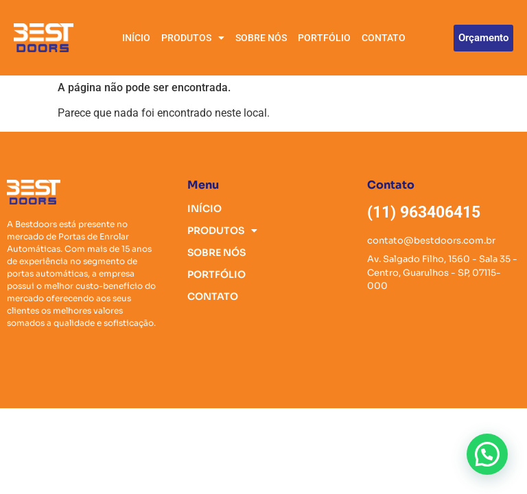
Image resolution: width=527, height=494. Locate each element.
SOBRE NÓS (261, 37)
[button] (487, 454)
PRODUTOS (192, 37)
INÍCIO (136, 37)
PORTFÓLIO (324, 37)
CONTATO (384, 37)
